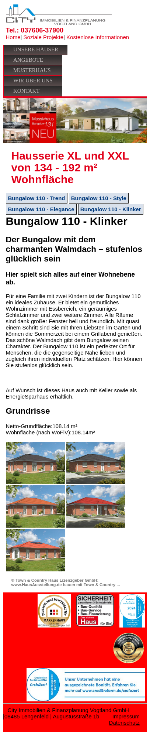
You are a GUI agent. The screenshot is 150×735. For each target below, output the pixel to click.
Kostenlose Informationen (97, 37)
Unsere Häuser (35, 49)
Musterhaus (32, 70)
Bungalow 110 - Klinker (110, 209)
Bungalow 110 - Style (98, 198)
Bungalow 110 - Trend (36, 198)
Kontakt (26, 91)
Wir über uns (33, 80)
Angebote (28, 60)
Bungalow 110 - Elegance (41, 209)
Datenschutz (124, 722)
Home (13, 37)
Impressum (126, 716)
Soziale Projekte (43, 37)
